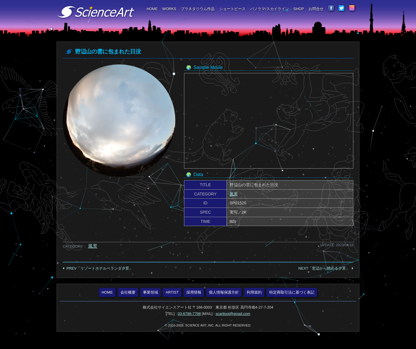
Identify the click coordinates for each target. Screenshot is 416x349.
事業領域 (150, 292)
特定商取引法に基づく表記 (291, 292)
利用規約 (254, 292)
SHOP (299, 9)
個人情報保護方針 (224, 292)
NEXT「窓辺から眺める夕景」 (324, 268)
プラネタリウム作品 (198, 9)
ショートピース (232, 9)
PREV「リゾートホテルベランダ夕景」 (99, 268)
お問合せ (316, 9)
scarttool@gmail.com (233, 313)
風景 (234, 194)
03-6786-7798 (189, 313)
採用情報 (193, 292)
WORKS (169, 9)
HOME (151, 9)
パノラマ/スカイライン (269, 9)
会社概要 (127, 292)
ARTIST (172, 292)
